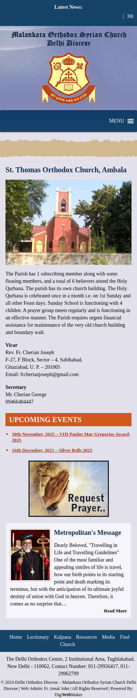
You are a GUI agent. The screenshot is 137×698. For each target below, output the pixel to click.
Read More (115, 610)
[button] (116, 121)
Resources (86, 637)
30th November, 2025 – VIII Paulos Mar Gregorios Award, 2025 (71, 437)
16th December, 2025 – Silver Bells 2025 (52, 450)
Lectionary (38, 637)
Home (15, 637)
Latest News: (68, 7)
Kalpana (62, 637)
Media (108, 637)
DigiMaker (68, 694)
